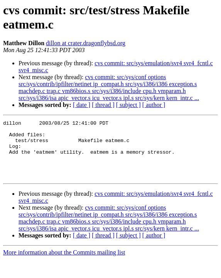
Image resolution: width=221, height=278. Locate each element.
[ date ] (81, 105)
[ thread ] (103, 105)
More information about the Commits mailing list (64, 264)
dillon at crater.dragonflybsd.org (85, 43)
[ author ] (153, 105)
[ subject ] (128, 105)
